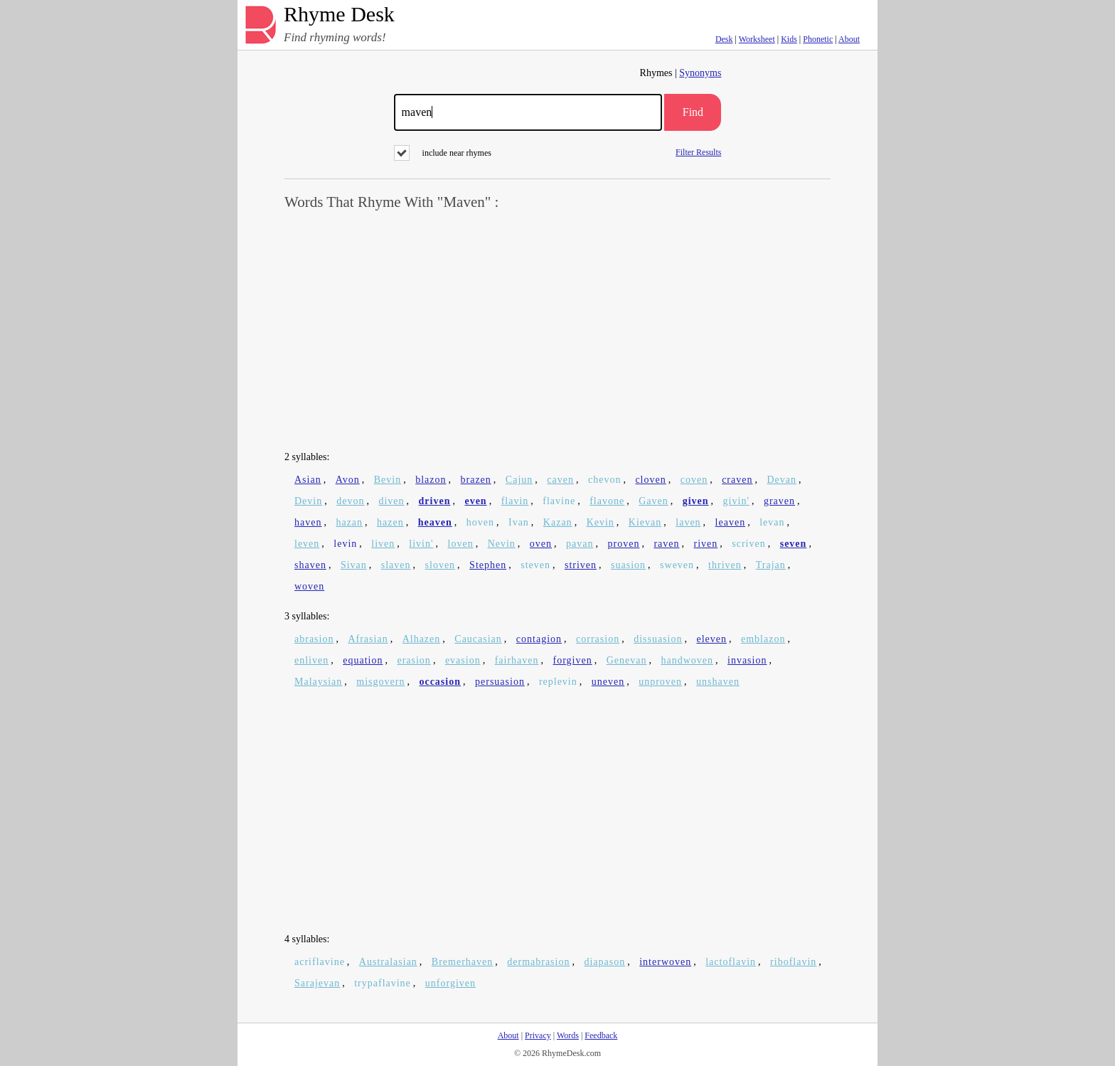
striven (581, 565)
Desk (724, 39)
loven (461, 543)
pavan (579, 543)
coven (694, 479)
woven (309, 586)
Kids (789, 39)
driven (435, 501)
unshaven (718, 681)
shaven (310, 565)
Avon (348, 479)
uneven (608, 681)
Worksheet (757, 39)
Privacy (538, 1035)
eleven (711, 639)
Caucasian (478, 639)
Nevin (502, 543)
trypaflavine (382, 983)
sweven (677, 565)
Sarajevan (317, 983)
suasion (628, 565)
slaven (396, 565)
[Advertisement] (557, 331)
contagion (539, 639)
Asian (307, 479)
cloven (650, 479)
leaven (730, 522)
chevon (604, 479)
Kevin (600, 522)
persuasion (500, 681)
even (475, 501)
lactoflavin (730, 961)
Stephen (487, 565)
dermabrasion (538, 961)
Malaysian (318, 681)
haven (307, 522)
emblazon (763, 639)
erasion (413, 660)
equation (363, 660)
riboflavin (793, 961)
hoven (480, 522)
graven (779, 501)
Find (693, 112)
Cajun (519, 479)
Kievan (645, 522)
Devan (781, 479)
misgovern (380, 681)
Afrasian (368, 639)
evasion (463, 660)
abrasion (314, 639)
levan (771, 522)
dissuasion (658, 639)
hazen (390, 522)
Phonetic (818, 39)
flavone (606, 501)
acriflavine (319, 961)
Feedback (601, 1035)
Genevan (627, 660)
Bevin (387, 479)
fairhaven (517, 660)
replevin (558, 681)
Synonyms (700, 73)
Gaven (653, 501)
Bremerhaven (462, 961)
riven (706, 543)
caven (560, 479)
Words (568, 1035)
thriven (725, 565)
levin (345, 543)
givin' (736, 501)
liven (383, 543)
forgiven (572, 660)
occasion (440, 681)
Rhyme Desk (339, 15)
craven (737, 479)
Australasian (388, 961)
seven (793, 543)
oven (541, 543)
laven (688, 522)
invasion (747, 660)
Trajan (771, 565)
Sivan (354, 565)
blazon (430, 479)
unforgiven (450, 983)
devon (350, 501)
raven (666, 543)
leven (306, 543)
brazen (476, 479)
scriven (748, 543)
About (849, 39)
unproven (660, 681)
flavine (559, 501)
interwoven (665, 961)
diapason (604, 961)
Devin (308, 501)
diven (391, 501)
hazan (349, 522)
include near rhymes (442, 153)
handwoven (687, 660)
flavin (515, 501)
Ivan (518, 522)
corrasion (597, 639)
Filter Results (698, 151)
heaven (435, 522)
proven (624, 543)
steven (535, 565)
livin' (421, 543)
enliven (311, 660)
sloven (440, 565)
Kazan (557, 522)
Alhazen (421, 639)
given (696, 501)
